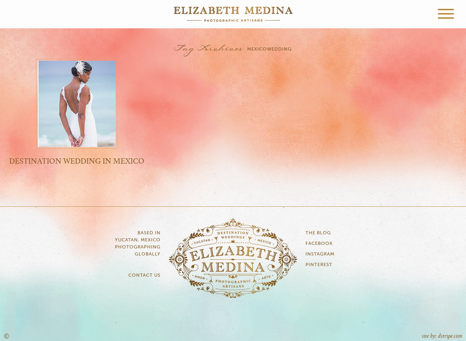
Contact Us (144, 275)
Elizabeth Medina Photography (233, 14)
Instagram (319, 254)
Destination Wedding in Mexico (76, 161)
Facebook (319, 243)
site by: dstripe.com (442, 336)
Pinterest (318, 265)
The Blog (318, 233)
